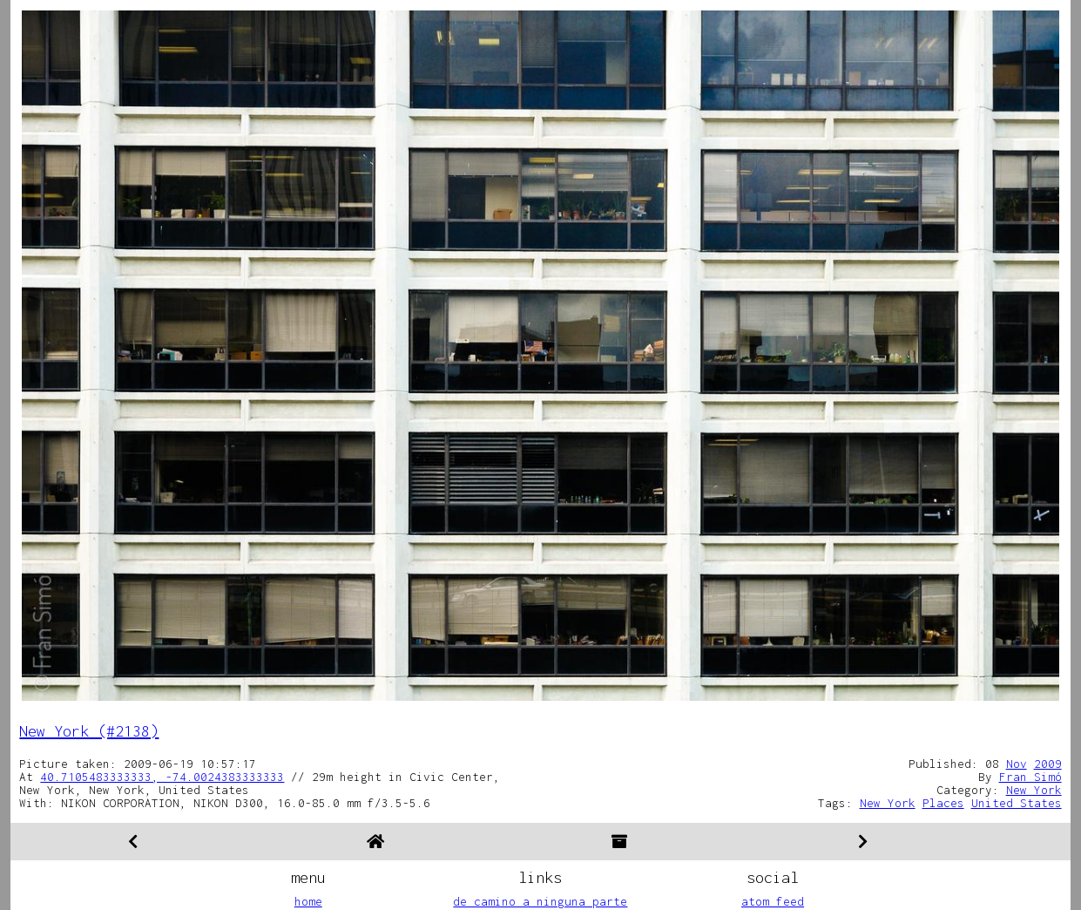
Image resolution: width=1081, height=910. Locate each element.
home (308, 901)
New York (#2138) (89, 731)
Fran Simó (1030, 777)
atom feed (772, 901)
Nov (1016, 764)
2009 (1048, 764)
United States (1016, 803)
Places (943, 803)
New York (1034, 790)
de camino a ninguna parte (540, 901)
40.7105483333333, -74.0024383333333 (162, 777)
